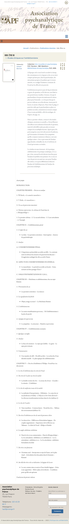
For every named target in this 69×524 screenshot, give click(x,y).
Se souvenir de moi (55, 507)
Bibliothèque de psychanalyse (38, 68)
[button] (66, 36)
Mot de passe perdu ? (54, 515)
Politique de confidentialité (59, 520)
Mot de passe (53, 500)
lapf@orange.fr (31, 3)
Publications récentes (47, 48)
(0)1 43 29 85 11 (53, 2)
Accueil (25, 48)
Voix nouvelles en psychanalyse (46, 64)
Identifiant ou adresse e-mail (56, 492)
